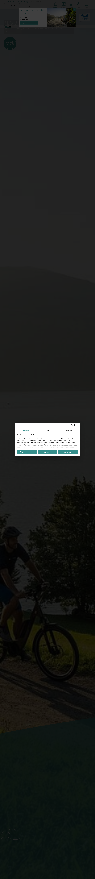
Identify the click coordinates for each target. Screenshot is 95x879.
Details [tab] (47, 430)
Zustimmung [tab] (26, 430)
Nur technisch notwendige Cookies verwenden (27, 452)
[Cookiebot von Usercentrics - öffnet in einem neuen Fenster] (72, 425)
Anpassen (47, 452)
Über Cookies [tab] (68, 430)
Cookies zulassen (68, 452)
